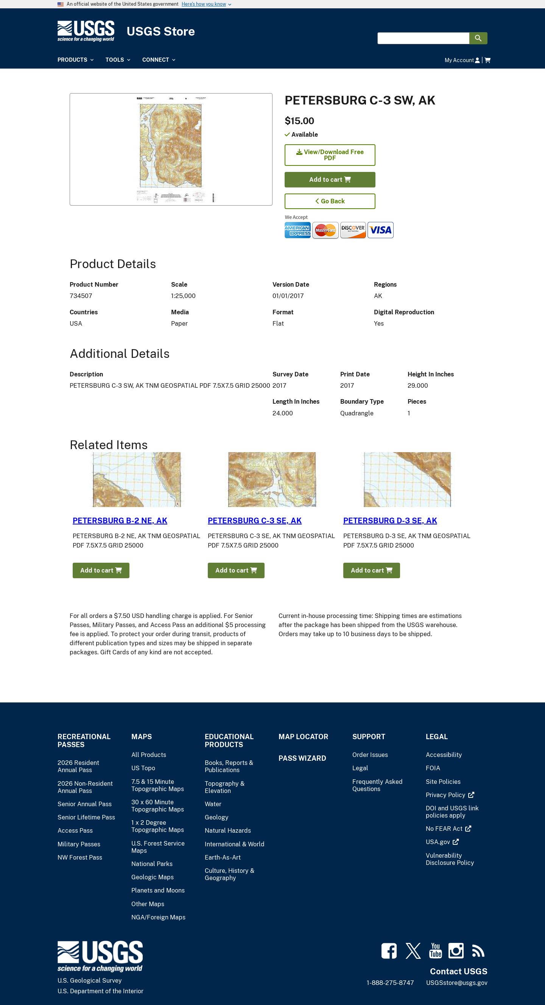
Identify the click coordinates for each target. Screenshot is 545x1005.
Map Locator (304, 737)
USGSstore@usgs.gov (456, 982)
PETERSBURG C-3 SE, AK (255, 520)
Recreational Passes (84, 741)
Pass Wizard (302, 758)
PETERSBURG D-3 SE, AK (390, 520)
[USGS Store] (272, 31)
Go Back (330, 201)
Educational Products (229, 741)
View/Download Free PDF (330, 155)
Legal (437, 737)
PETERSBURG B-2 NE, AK (120, 520)
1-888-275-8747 (390, 982)
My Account (462, 60)
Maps (141, 737)
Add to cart (330, 179)
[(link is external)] (446, 795)
